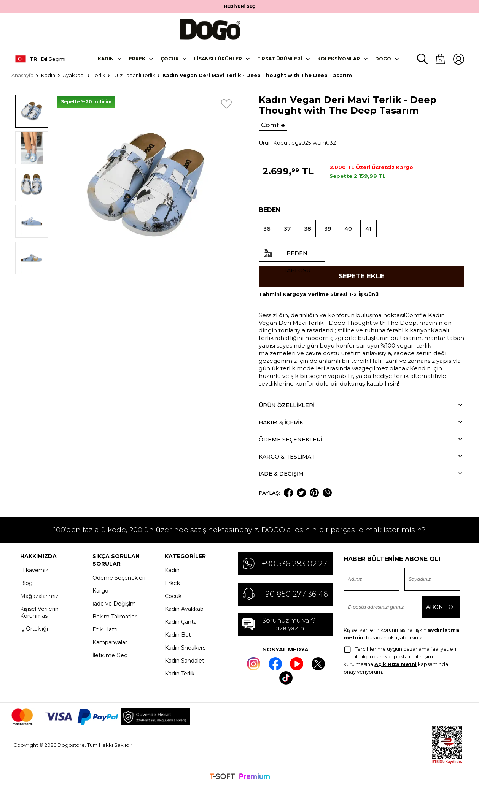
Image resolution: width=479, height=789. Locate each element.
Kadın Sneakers (185, 650)
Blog (26, 585)
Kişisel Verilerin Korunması (39, 615)
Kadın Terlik (179, 676)
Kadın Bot (178, 637)
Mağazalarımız (39, 598)
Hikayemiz (34, 572)
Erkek (137, 60)
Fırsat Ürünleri (279, 60)
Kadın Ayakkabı (185, 611)
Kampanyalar (109, 645)
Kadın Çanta (181, 624)
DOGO (383, 60)
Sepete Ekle (361, 278)
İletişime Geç (109, 658)
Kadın (106, 60)
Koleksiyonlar (338, 60)
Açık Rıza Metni (395, 667)
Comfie (274, 126)
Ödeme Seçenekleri (118, 580)
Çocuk (170, 60)
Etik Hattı (105, 632)
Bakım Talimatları (115, 619)
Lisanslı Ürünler (218, 60)
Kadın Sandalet (184, 663)
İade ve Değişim (114, 606)
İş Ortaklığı (34, 631)
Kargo (100, 593)
